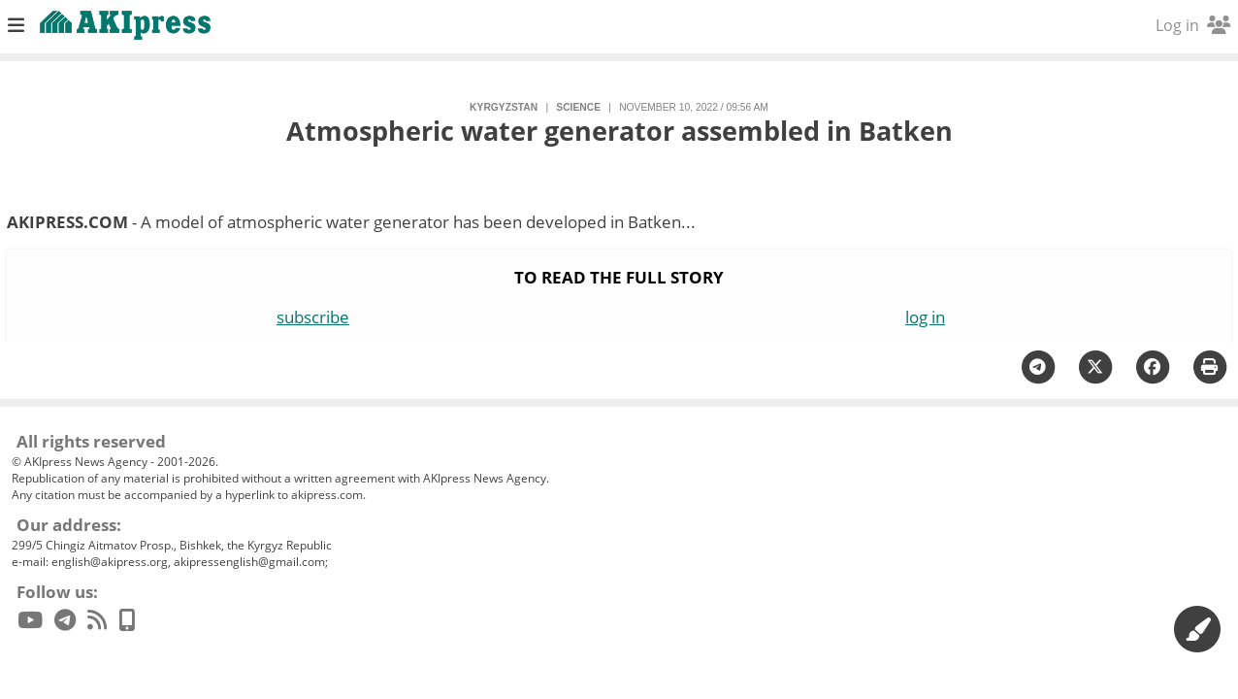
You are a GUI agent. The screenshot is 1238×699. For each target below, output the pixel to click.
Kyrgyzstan (504, 107)
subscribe (313, 317)
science (578, 107)
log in (925, 317)
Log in (1193, 25)
